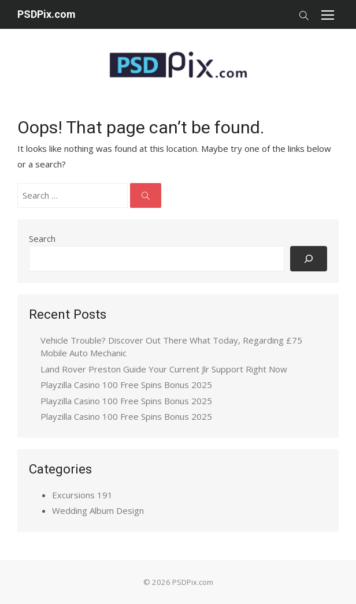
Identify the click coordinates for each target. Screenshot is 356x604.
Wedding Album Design (98, 510)
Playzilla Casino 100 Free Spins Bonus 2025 (126, 384)
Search (42, 238)
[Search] (308, 258)
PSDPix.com (46, 14)
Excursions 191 (82, 495)
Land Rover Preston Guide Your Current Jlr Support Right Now (163, 369)
